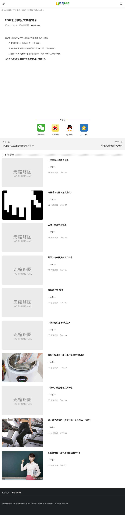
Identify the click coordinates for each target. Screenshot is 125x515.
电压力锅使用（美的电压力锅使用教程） (66, 355)
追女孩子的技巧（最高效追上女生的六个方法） (69, 420)
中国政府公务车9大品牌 (59, 323)
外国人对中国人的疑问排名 (60, 257)
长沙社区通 (16, 492)
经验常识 (16, 10)
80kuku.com (36, 25)
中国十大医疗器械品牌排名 (60, 388)
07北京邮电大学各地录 (111, 145)
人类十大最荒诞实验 (57, 225)
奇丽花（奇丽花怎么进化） (60, 192)
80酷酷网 (7, 10)
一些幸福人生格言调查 (58, 160)
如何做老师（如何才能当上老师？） (64, 453)
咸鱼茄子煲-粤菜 (55, 290)
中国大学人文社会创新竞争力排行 (18, 145)
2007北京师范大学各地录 (32, 10)
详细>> (53, 167)
